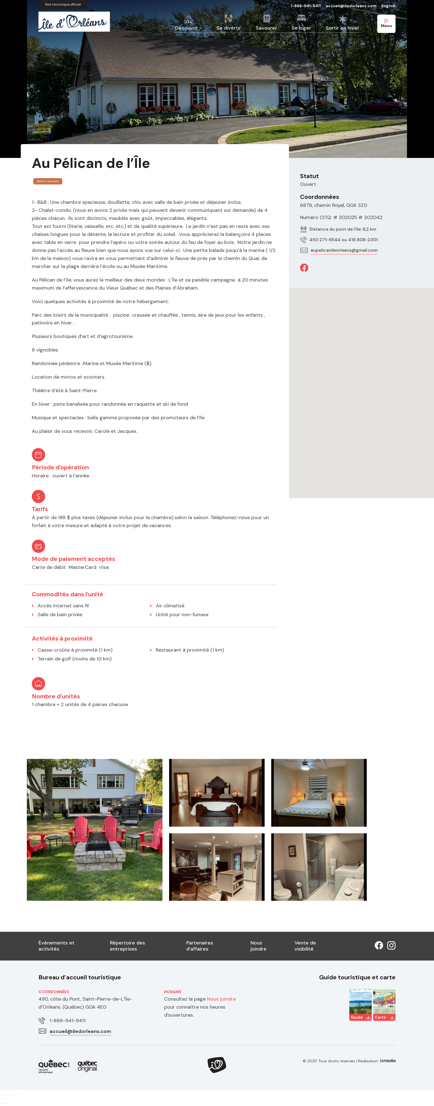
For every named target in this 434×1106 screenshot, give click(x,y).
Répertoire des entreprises (127, 946)
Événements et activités (56, 946)
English (388, 5)
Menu (386, 23)
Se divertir (228, 28)
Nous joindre (258, 946)
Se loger (301, 28)
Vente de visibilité (305, 946)
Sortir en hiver (342, 28)
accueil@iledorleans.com (351, 5)
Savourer (266, 28)
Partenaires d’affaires (199, 946)
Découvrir (186, 28)
